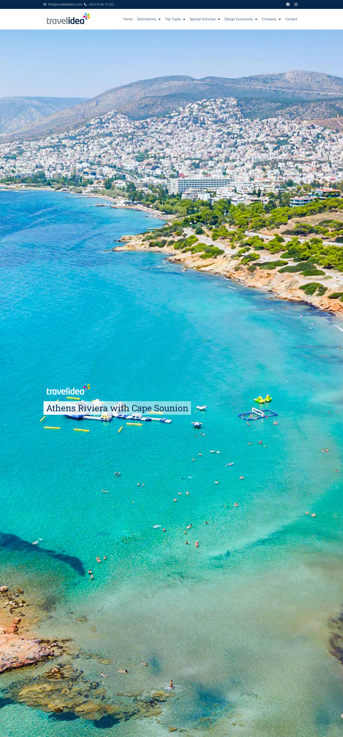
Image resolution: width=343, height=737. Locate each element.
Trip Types (175, 19)
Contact (291, 19)
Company (271, 19)
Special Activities (205, 19)
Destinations (149, 19)
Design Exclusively (240, 19)
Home (128, 19)
